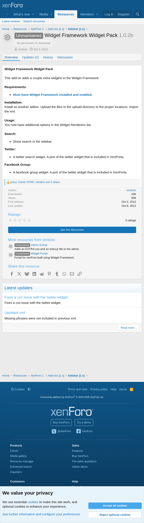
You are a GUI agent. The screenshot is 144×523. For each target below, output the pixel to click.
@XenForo (61, 431)
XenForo (84, 431)
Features (77, 450)
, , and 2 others (35, 182)
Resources (66, 14)
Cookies (18, 389)
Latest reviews (11, 21)
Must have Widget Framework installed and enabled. (52, 94)
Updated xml (14, 313)
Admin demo (80, 466)
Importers (16, 472)
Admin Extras (31, 245)
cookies (33, 502)
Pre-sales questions (84, 461)
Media (43, 14)
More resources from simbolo (31, 240)
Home (123, 389)
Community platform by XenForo (72, 397)
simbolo (23, 49)
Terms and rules (77, 389)
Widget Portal (31, 253)
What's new (21, 14)
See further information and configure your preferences (41, 514)
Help (113, 389)
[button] (33, 14)
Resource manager (22, 461)
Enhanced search (21, 466)
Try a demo (84, 422)
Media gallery (18, 456)
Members (87, 14)
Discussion (65, 57)
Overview (11, 57)
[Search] (138, 14)
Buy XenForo (61, 422)
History (48, 57)
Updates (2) (30, 57)
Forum (14, 450)
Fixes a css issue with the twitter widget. (36, 297)
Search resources (34, 21)
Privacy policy (98, 389)
